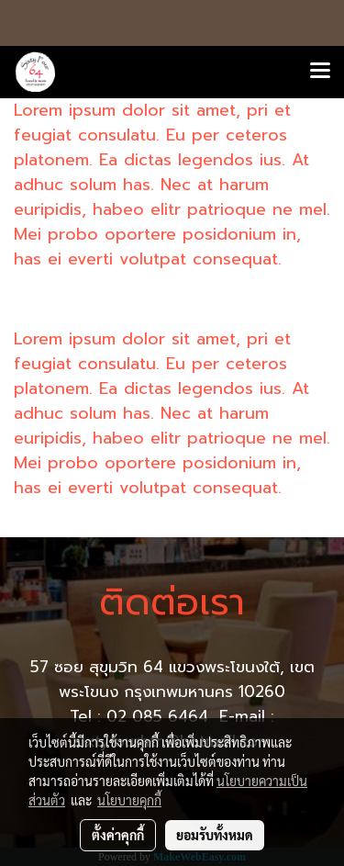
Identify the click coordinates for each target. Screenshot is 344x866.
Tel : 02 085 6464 (142, 716)
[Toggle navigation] (320, 71)
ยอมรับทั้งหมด (214, 835)
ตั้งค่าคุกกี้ (118, 835)
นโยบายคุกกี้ (129, 800)
